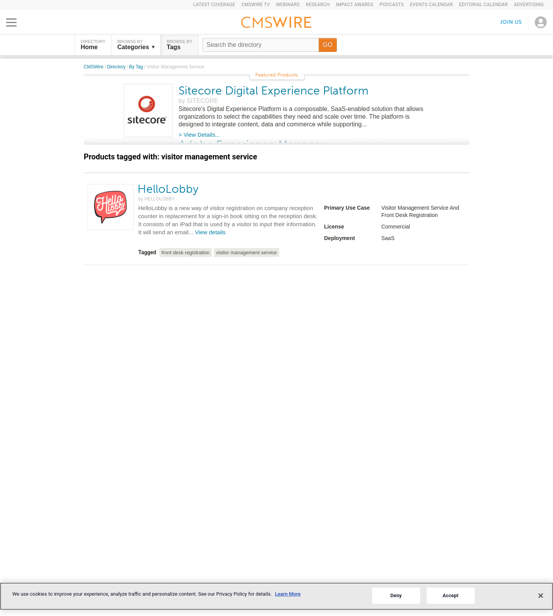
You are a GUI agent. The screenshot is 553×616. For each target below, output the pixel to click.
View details (210, 232)
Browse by (136, 45)
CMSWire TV (256, 4)
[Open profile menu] (541, 22)
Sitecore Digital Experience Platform (273, 91)
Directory (117, 67)
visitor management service (246, 252)
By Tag (136, 67)
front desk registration (186, 252)
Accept (450, 595)
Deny (396, 595)
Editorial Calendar (483, 4)
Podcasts (391, 4)
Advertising (529, 4)
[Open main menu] (11, 22)
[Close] (540, 595)
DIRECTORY (93, 45)
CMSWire (94, 67)
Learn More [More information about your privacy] (288, 594)
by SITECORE (198, 101)
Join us (511, 22)
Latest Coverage (214, 4)
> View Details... (199, 134)
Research (317, 4)
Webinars (288, 4)
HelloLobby (168, 189)
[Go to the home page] (276, 23)
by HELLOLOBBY (156, 199)
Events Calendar (431, 4)
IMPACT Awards (355, 4)
